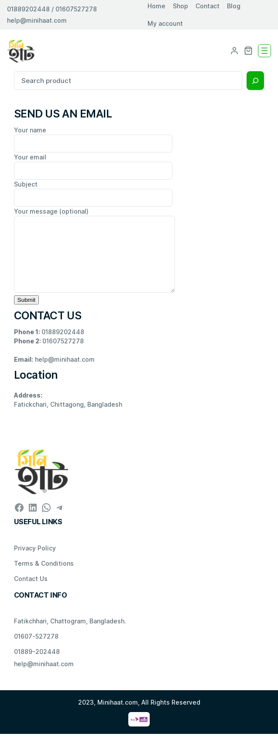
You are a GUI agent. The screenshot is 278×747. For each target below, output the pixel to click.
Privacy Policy (35, 561)
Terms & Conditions (44, 576)
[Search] (255, 80)
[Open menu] (264, 50)
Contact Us (31, 591)
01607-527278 (36, 649)
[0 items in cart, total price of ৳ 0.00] (248, 50)
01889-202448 (37, 664)
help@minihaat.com (37, 20)
